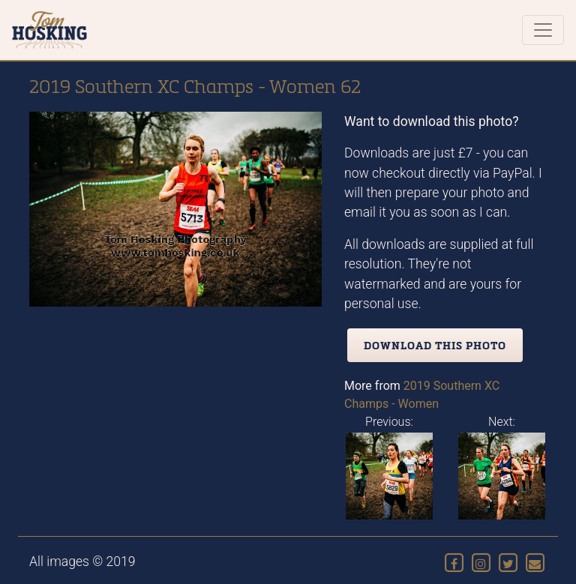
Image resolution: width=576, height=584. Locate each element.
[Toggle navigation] (543, 30)
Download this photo (435, 345)
